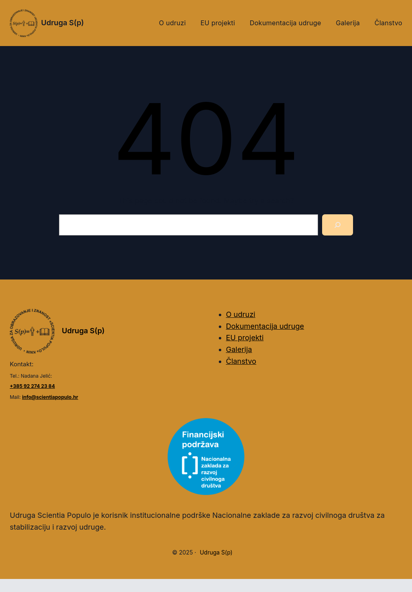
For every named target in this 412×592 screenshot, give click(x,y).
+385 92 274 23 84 (32, 386)
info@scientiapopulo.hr (50, 397)
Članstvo (241, 361)
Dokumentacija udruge (265, 326)
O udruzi (240, 314)
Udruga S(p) (62, 22)
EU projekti (245, 337)
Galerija (239, 349)
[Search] (337, 224)
